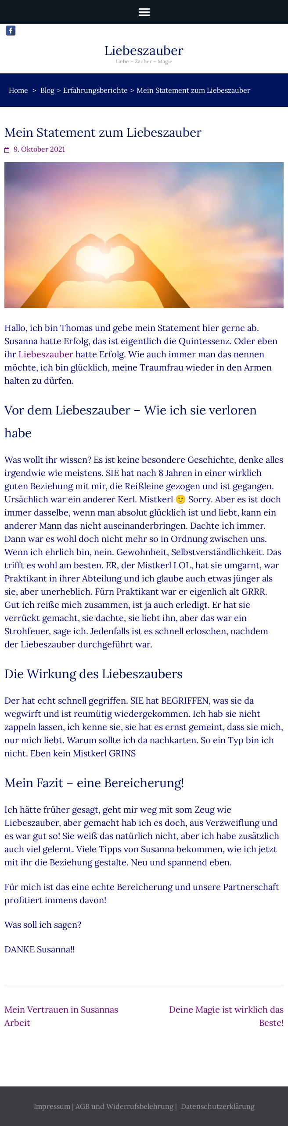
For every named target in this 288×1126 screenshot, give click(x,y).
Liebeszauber (144, 50)
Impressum (52, 1106)
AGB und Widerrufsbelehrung (124, 1106)
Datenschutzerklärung (218, 1106)
